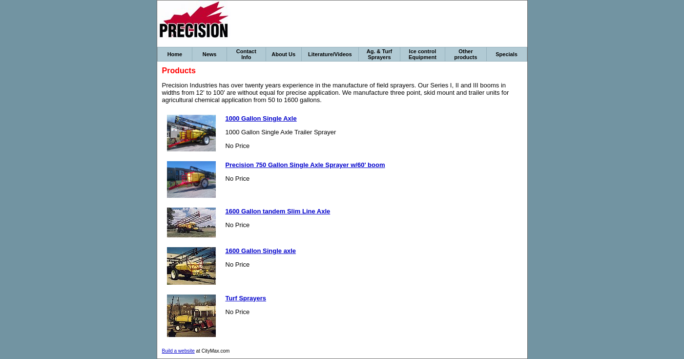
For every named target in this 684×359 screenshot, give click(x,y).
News (210, 54)
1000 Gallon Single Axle (261, 118)
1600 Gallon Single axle (261, 250)
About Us (283, 54)
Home (175, 54)
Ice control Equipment (422, 54)
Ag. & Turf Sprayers (379, 54)
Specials (507, 54)
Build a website (178, 351)
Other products (465, 54)
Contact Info (246, 54)
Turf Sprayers (246, 298)
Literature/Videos (330, 54)
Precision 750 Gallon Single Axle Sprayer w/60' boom (305, 165)
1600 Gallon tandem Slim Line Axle (278, 211)
